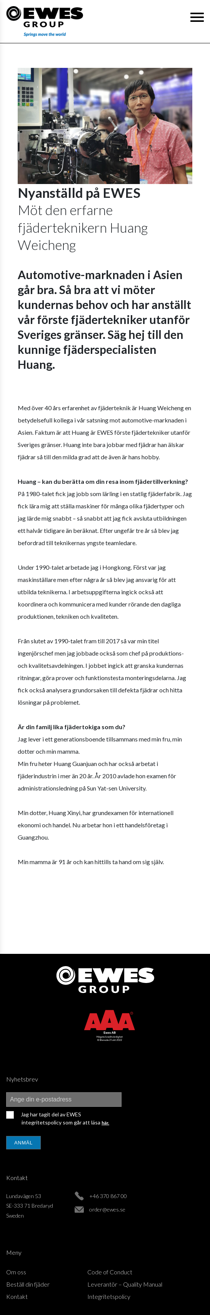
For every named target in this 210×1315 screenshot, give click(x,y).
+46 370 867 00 (108, 1196)
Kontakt (17, 1296)
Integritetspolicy (108, 1296)
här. (105, 1123)
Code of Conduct (109, 1272)
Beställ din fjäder (28, 1284)
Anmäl (23, 1143)
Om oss (16, 1272)
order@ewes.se (107, 1209)
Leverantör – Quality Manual (124, 1284)
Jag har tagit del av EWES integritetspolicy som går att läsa (64, 1118)
